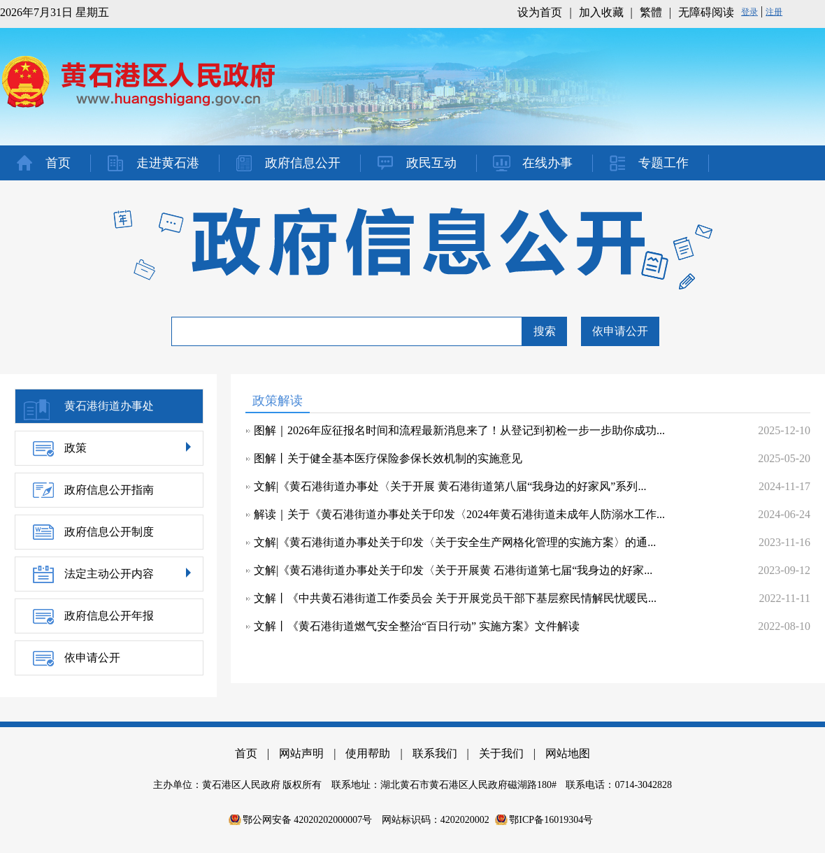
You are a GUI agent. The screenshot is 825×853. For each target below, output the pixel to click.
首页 (58, 163)
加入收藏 (601, 12)
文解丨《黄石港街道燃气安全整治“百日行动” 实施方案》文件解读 (417, 626)
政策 (75, 448)
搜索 (544, 331)
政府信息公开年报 (109, 616)
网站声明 (301, 753)
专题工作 (663, 163)
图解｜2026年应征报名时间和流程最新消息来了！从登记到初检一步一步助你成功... (459, 430)
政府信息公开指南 (109, 490)
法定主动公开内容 (109, 574)
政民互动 (431, 163)
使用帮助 (367, 753)
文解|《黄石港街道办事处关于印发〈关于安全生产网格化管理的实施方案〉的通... (455, 542)
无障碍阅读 (706, 12)
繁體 (651, 12)
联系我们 (434, 753)
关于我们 (501, 753)
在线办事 (547, 163)
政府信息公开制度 (109, 532)
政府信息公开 (302, 163)
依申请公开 (620, 331)
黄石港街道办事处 (109, 406)
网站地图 (567, 753)
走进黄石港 (167, 163)
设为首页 (539, 12)
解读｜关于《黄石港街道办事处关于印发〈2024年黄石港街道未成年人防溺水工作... (459, 514)
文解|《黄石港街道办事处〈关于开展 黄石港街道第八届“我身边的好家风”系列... (450, 486)
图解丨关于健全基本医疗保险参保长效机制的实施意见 (388, 458)
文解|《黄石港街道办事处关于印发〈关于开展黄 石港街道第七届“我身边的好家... (453, 570)
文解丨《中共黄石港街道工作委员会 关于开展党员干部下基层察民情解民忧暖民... (455, 598)
